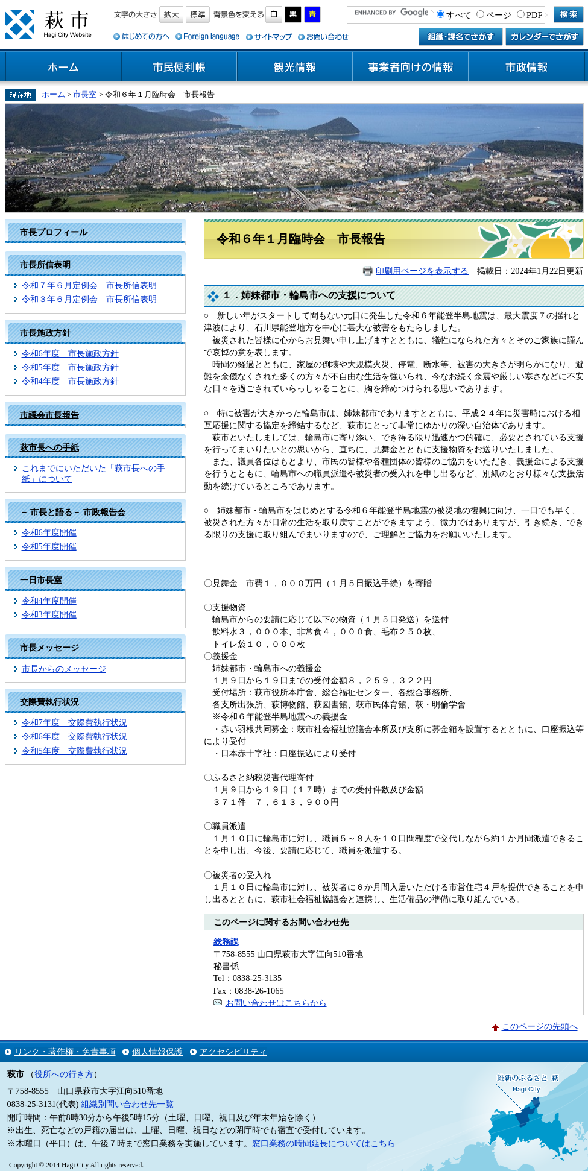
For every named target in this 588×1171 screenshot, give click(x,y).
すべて (459, 15)
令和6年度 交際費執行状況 (74, 736)
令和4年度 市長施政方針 (70, 381)
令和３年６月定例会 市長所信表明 (89, 299)
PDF (534, 15)
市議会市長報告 (49, 415)
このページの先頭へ (540, 1026)
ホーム (63, 67)
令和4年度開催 (49, 600)
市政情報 (526, 67)
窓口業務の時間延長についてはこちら (324, 1143)
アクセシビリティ (233, 1051)
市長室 (84, 94)
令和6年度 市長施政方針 (70, 353)
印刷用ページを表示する (422, 271)
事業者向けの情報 (411, 67)
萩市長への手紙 (49, 447)
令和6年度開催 (49, 532)
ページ (498, 15)
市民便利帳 (179, 67)
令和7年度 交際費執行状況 (74, 722)
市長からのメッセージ (64, 669)
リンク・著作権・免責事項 (65, 1051)
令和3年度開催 (49, 614)
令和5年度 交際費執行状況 (74, 751)
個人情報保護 (157, 1051)
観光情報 (295, 67)
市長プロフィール (53, 232)
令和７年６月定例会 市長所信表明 (89, 285)
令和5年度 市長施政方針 (70, 367)
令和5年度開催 (49, 546)
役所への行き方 (63, 1074)
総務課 (226, 942)
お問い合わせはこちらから (276, 1003)
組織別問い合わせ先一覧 (127, 1104)
